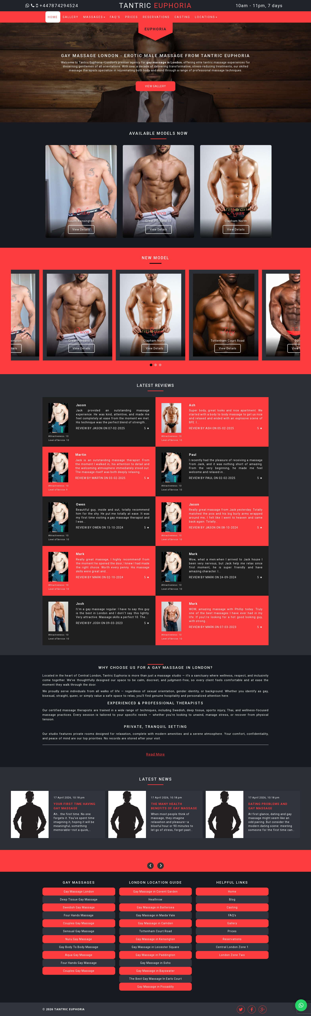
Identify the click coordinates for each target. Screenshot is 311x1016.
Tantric (155, 5)
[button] (151, 365)
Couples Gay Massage (78, 923)
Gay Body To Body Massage (78, 947)
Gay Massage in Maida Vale (155, 915)
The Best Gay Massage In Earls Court (155, 978)
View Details (81, 229)
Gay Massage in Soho (155, 962)
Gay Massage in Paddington (155, 955)
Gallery (71, 17)
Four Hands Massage (79, 915)
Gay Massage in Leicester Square (155, 947)
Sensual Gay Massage (78, 931)
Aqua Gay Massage (78, 955)
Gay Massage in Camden (155, 923)
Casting (182, 17)
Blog (232, 899)
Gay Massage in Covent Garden (155, 891)
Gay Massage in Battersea (155, 907)
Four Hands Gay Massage (79, 962)
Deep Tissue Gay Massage (79, 899)
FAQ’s (115, 17)
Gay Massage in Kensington (155, 939)
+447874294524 (59, 5)
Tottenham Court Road (155, 931)
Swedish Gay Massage (79, 907)
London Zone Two (232, 955)
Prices (131, 17)
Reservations (156, 17)
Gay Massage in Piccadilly (155, 986)
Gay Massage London (79, 891)
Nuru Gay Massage (78, 939)
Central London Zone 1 (232, 947)
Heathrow (155, 899)
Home (53, 17)
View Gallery (155, 86)
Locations (206, 17)
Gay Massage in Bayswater (155, 970)
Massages (94, 17)
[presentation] (150, 865)
